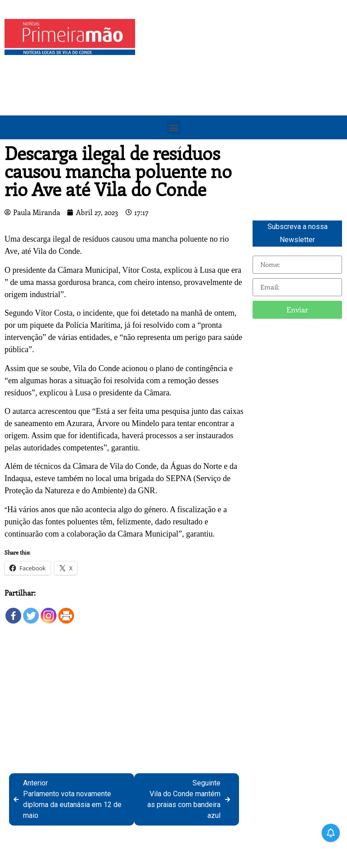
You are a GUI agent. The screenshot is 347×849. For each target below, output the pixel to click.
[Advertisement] (243, 82)
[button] (173, 127)
